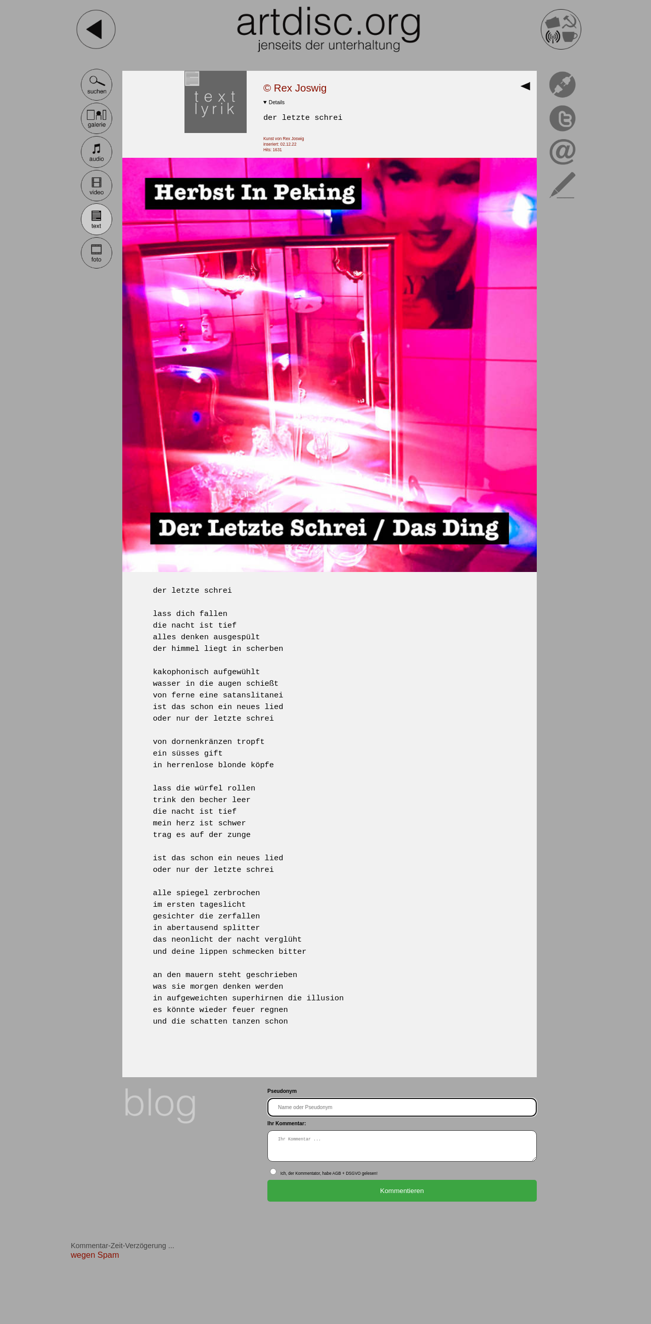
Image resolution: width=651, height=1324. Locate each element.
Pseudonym (282, 1091)
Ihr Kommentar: (286, 1123)
